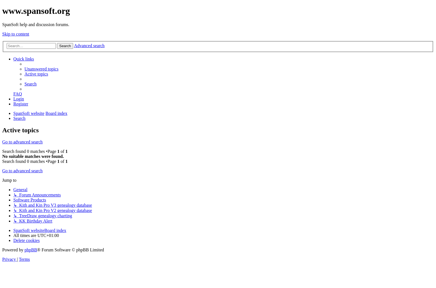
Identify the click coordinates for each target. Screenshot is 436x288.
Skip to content (15, 34)
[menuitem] (41, 69)
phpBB (30, 249)
